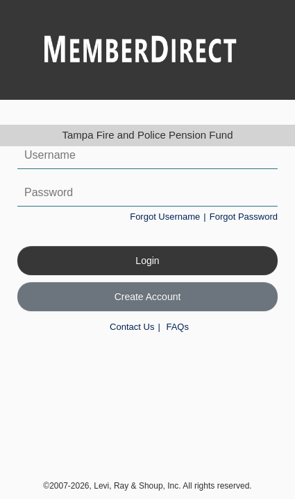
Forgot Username (165, 216)
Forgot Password (244, 216)
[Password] (147, 193)
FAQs (177, 327)
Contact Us (132, 327)
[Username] (147, 155)
